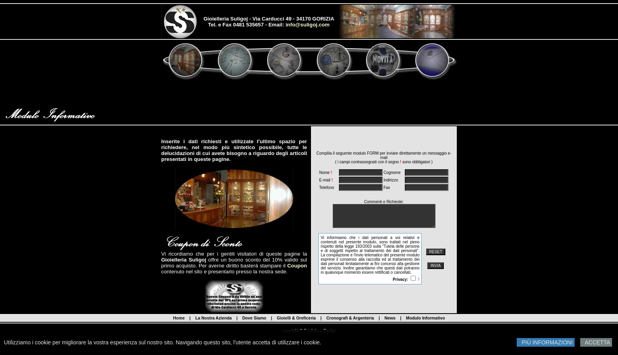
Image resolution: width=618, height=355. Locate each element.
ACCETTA (596, 342)
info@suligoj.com (307, 25)
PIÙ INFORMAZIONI (546, 342)
